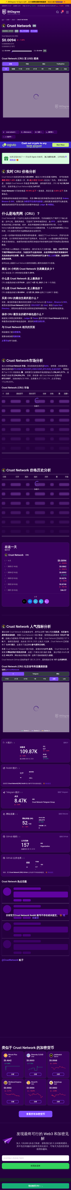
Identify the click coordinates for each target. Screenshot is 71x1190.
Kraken (66, 198)
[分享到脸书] (30, 601)
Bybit (46, 366)
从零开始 (5, 341)
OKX (12, 201)
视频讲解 (16, 336)
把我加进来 (35, 1166)
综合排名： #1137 (8, 31)
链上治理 (52, 255)
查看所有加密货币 (35, 1114)
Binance (5, 201)
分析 (12, 1074)
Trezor (35, 318)
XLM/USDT (56, 369)
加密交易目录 (39, 321)
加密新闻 (16, 332)
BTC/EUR (47, 369)
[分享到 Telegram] (41, 601)
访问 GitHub (63, 836)
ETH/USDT (27, 369)
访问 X (65, 743)
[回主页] (3, 19)
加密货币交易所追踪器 (33, 201)
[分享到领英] (35, 601)
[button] (62, 12)
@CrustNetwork (12, 670)
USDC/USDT (37, 369)
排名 (14, 19)
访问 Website (63, 814)
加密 (8, 19)
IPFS (53, 221)
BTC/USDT (17, 369)
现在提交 (48, 783)
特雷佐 (51, 205)
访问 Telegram (63, 792)
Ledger (42, 205)
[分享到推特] (24, 601)
